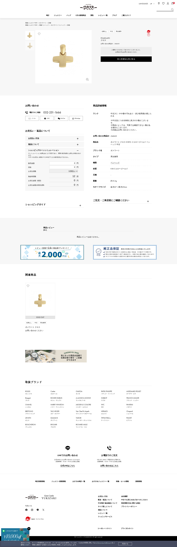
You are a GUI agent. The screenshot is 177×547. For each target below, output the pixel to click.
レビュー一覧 (102, 513)
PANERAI (129, 406)
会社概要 (124, 496)
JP (151, 4)
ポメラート (42, 23)
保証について (102, 510)
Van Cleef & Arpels (84, 412)
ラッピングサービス (105, 517)
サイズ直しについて (105, 506)
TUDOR (84, 419)
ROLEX (28, 392)
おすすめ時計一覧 (78, 481)
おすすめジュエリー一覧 (100, 481)
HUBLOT (104, 399)
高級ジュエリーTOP (31, 23)
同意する (125, 544)
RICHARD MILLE (81, 425)
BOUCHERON (30, 425)
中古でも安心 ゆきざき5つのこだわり (134, 500)
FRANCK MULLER (132, 399)
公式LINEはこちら (67, 466)
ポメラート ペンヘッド (58, 25)
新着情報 (138, 481)
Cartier (54, 392)
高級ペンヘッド (44, 25)
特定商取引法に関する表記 (130, 503)
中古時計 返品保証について (107, 503)
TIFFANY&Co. (106, 419)
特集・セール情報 (122, 481)
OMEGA (79, 392)
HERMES (104, 412)
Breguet (28, 399)
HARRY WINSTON (57, 406)
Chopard (129, 412)
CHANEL (28, 406)
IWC (102, 406)
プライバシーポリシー (104, 543)
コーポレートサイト (105, 528)
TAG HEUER (55, 412)
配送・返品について (105, 500)
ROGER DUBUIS (56, 399)
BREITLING (30, 412)
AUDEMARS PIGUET (133, 392)
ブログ (114, 15)
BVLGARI (54, 425)
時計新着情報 (40, 481)
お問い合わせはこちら (109, 466)
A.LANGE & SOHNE (83, 399)
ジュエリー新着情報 (58, 481)
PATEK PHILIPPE (108, 392)
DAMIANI (54, 419)
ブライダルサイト (127, 528)
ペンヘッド (115, 163)
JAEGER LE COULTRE (83, 406)
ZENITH (28, 419)
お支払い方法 (102, 496)
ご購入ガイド (126, 15)
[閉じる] (28, 528)
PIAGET (129, 419)
